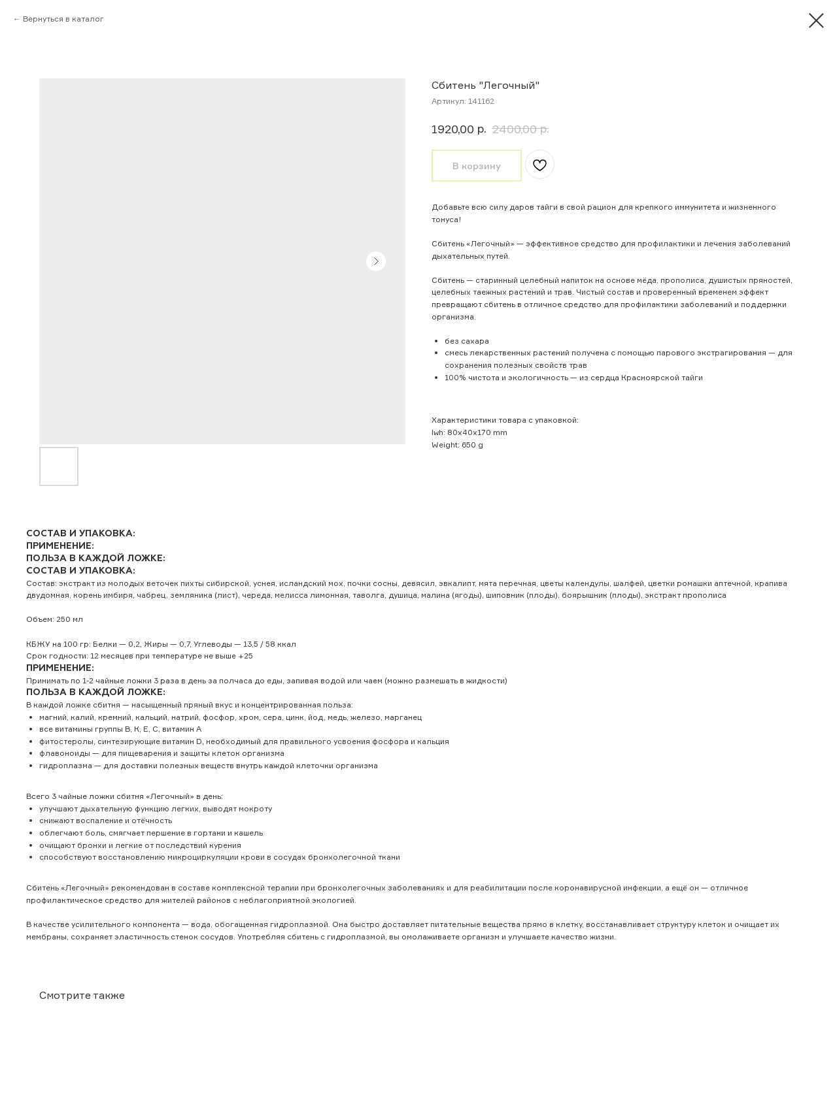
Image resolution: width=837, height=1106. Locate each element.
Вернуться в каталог (63, 19)
